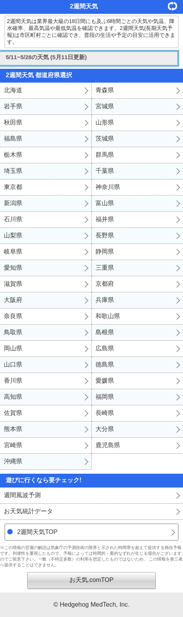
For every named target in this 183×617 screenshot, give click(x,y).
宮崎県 (13, 445)
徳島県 (105, 364)
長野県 (105, 235)
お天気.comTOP (91, 580)
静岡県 (105, 251)
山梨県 (13, 235)
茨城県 (105, 138)
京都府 (105, 283)
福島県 (13, 138)
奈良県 (13, 316)
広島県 (105, 348)
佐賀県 (13, 413)
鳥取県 (13, 332)
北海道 (13, 90)
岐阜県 (13, 251)
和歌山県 (108, 316)
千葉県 (105, 171)
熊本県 (13, 429)
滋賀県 (13, 283)
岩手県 (13, 106)
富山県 (105, 203)
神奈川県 (108, 187)
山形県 (105, 122)
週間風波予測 (22, 495)
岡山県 (13, 348)
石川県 (13, 219)
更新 (175, 6)
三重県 (105, 267)
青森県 (105, 90)
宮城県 (105, 106)
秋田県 (13, 122)
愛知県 (13, 267)
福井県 (105, 219)
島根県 (105, 332)
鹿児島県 (108, 445)
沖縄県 (13, 461)
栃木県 (13, 154)
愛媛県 (105, 380)
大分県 (105, 429)
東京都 (13, 187)
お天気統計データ (28, 511)
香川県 (13, 380)
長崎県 (105, 413)
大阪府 (13, 300)
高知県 (13, 396)
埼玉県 (13, 171)
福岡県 (105, 396)
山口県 (13, 364)
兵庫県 (105, 300)
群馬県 (105, 154)
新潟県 (13, 203)
